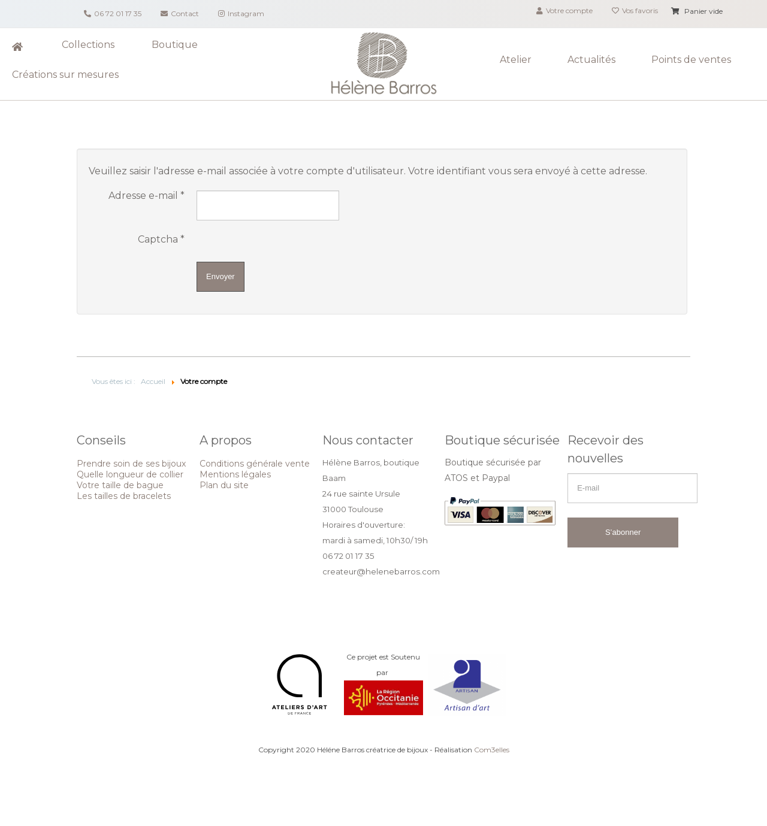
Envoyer (220, 276)
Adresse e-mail (146, 195)
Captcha (161, 239)
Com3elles (491, 749)
